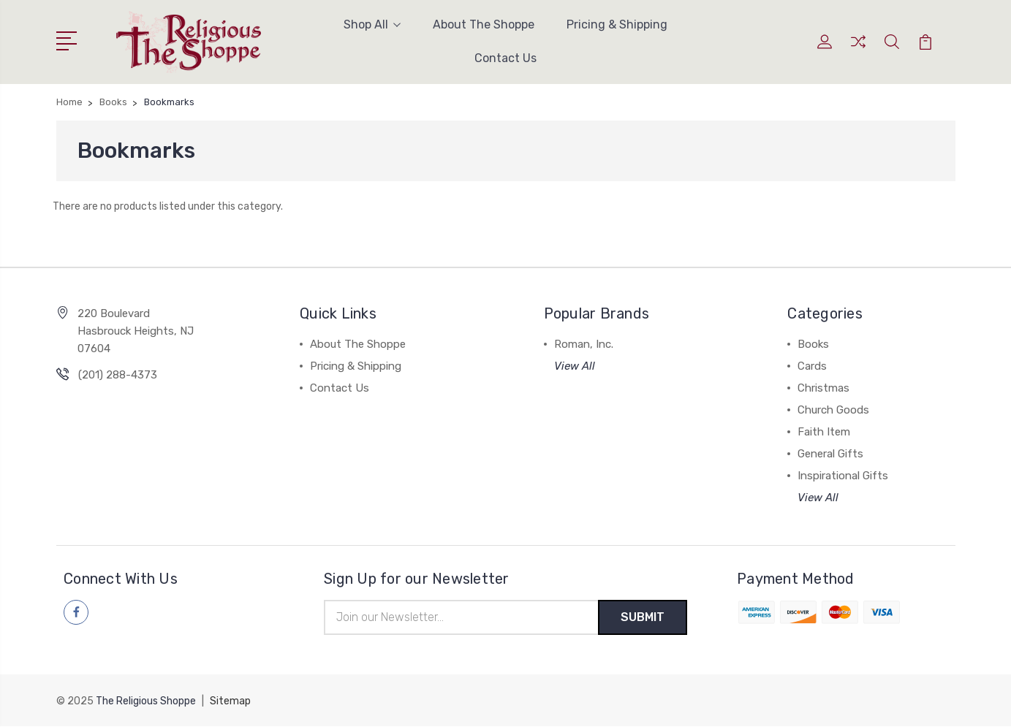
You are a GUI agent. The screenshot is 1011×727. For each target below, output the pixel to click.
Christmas (823, 388)
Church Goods (833, 409)
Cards (812, 366)
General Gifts (830, 453)
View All (574, 366)
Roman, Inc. (583, 344)
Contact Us (505, 58)
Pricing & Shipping (617, 24)
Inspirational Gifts (843, 475)
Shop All (372, 24)
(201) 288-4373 (117, 374)
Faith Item (824, 431)
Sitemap (230, 702)
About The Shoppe (483, 24)
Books (813, 344)
